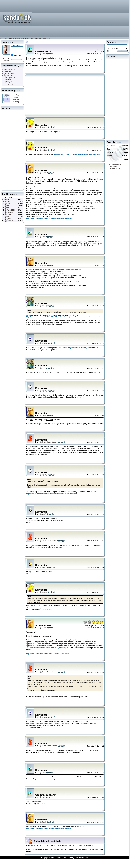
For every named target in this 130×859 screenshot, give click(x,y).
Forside (4, 38)
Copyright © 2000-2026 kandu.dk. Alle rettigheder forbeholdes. (64, 858)
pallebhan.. (10, 221)
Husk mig (17, 55)
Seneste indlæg (8, 73)
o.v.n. (8, 203)
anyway (44, 343)
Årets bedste (112, 167)
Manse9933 (10, 210)
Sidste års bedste (114, 169)
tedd (7, 208)
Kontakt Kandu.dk (9, 85)
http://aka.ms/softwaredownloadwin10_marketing (48, 648)
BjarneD (9, 219)
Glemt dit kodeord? (6, 59)
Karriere (14, 98)
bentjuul (44, 127)
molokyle (9, 212)
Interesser (15, 100)
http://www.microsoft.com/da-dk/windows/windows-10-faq (47, 654)
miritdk (8, 214)
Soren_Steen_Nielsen (49, 442)
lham (43, 54)
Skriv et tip (6, 79)
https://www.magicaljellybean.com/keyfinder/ (75, 348)
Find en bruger (8, 75)
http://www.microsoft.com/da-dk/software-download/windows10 (49, 218)
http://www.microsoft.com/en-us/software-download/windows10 (77, 154)
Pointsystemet (7, 83)
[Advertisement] (96, 18)
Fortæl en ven (7, 81)
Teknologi (11, 38)
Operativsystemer (23, 38)
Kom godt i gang (8, 69)
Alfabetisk (15, 96)
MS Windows (36, 38)
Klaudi (8, 201)
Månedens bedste (114, 165)
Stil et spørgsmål (8, 77)
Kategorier (15, 94)
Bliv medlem (7, 71)
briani (8, 216)
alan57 (44, 514)
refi (7, 206)
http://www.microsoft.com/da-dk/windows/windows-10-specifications (51, 494)
